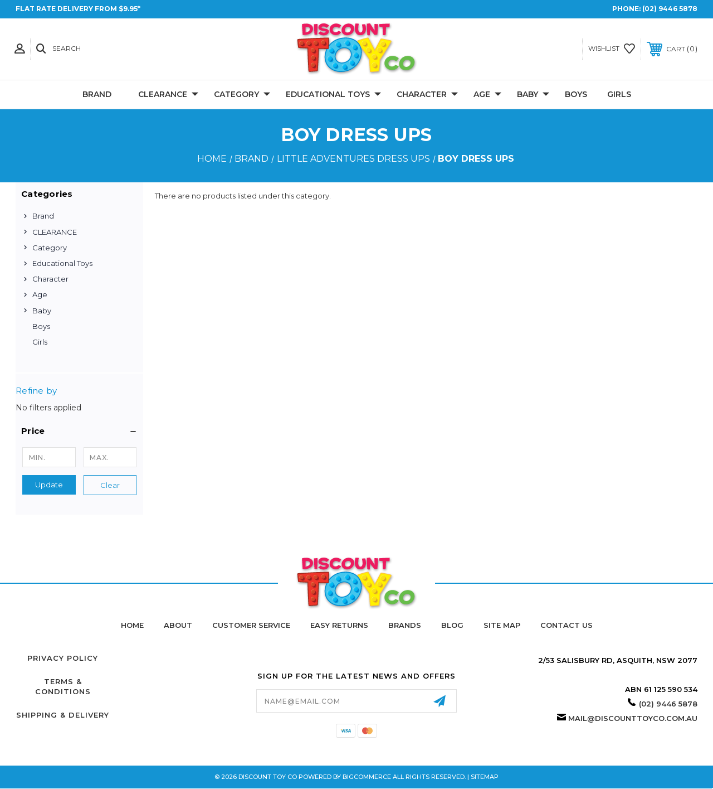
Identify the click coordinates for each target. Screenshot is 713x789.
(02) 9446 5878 (669, 8)
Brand (96, 94)
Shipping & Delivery (62, 714)
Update (49, 484)
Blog (452, 625)
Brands (404, 625)
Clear (110, 485)
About (178, 625)
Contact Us (566, 625)
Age (487, 94)
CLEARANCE (168, 94)
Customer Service (251, 625)
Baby (533, 94)
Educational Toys (333, 94)
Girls (619, 94)
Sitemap (485, 777)
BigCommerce (367, 777)
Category (242, 94)
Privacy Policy (62, 658)
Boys (576, 94)
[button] (79, 431)
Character (427, 94)
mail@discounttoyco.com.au (632, 718)
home (132, 625)
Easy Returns (339, 625)
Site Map (502, 625)
